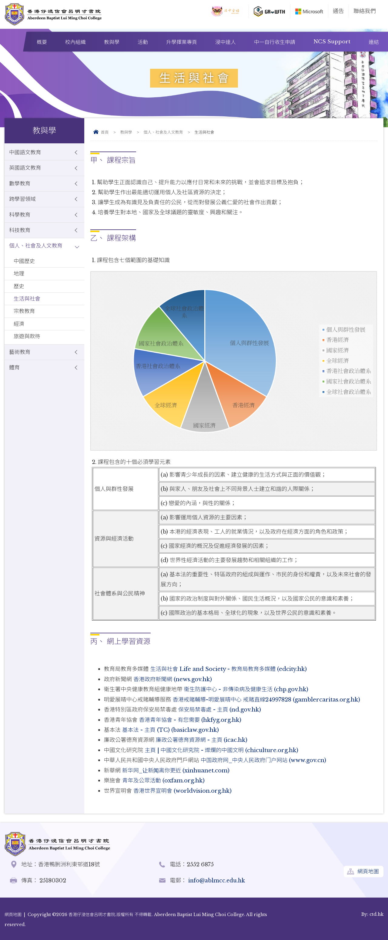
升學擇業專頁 (181, 42)
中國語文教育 (26, 152)
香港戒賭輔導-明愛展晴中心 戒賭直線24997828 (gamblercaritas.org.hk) (268, 698)
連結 (374, 42)
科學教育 (20, 218)
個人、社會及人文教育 (163, 132)
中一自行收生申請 (274, 42)
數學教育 (20, 185)
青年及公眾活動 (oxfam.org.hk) (164, 778)
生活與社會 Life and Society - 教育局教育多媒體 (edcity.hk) (229, 668)
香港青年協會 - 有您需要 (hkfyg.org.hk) (190, 718)
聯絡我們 (364, 11)
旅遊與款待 (28, 347)
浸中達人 (225, 42)
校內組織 (75, 42)
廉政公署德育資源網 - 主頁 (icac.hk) (202, 738)
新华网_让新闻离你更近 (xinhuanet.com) (177, 768)
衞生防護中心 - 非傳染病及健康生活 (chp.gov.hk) (247, 688)
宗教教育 (25, 320)
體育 (14, 379)
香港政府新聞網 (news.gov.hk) (173, 678)
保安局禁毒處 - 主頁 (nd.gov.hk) (220, 708)
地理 (19, 280)
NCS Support (331, 41)
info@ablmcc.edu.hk (217, 878)
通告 (338, 11)
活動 (143, 42)
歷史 (19, 293)
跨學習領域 (23, 201)
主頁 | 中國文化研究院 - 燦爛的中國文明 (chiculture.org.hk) (222, 748)
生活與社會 (28, 307)
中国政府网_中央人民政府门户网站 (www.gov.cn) (264, 758)
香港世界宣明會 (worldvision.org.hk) (183, 788)
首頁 (105, 132)
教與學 (111, 42)
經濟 (19, 333)
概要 (42, 42)
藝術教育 (20, 363)
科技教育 (20, 234)
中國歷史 (25, 267)
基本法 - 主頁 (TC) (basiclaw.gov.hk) (171, 728)
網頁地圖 (367, 870)
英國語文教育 (26, 169)
